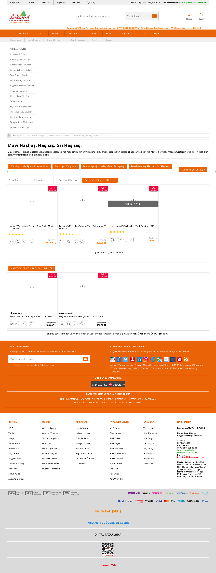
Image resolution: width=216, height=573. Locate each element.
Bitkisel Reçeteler (118, 453)
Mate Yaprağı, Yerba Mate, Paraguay (103, 166)
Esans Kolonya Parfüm (20, 80)
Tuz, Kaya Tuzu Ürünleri (21, 111)
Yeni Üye (76, 2)
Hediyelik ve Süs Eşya (20, 96)
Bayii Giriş (148, 448)
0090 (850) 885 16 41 (187, 447)
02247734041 (172, 2)
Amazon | (111, 399)
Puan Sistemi (34, 39)
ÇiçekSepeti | (88, 399)
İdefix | (139, 402)
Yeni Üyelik (138, 333)
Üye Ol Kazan (82, 428)
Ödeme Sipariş (49, 428)
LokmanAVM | (73, 399)
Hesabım (147, 453)
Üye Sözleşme (150, 433)
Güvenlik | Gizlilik (55, 39)
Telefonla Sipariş (16, 463)
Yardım (95, 39)
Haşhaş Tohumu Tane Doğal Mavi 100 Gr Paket (81, 316)
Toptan (92, 33)
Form (108, 33)
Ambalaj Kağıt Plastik (20, 59)
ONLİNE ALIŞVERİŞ (108, 511)
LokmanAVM (15, 313)
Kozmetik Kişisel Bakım (21, 69)
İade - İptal (47, 443)
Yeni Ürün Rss (116, 478)
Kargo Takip (15, 2)
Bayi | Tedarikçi (77, 39)
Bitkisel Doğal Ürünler (20, 64)
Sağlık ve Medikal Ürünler (22, 85)
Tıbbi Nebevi (115, 433)
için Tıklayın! (189, 435)
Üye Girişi (156, 333)
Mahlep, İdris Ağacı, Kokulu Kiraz (29, 166)
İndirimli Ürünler (83, 433)
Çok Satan (73, 33)
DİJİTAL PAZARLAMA (108, 534)
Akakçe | (131, 402)
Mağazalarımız (15, 458)
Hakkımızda (15, 39)
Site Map (114, 468)
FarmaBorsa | (94, 402)
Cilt (40, 33)
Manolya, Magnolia (65, 166)
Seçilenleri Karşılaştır (69, 180)
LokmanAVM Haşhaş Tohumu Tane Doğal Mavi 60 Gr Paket (82, 227)
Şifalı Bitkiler (115, 438)
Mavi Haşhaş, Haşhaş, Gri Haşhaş (150, 166)
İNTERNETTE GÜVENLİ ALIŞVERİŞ (108, 523)
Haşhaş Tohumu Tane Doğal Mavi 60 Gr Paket (30, 316)
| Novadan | (79, 402)
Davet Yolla (81, 463)
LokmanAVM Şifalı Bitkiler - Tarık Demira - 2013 (132, 226)
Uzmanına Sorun (16, 443)
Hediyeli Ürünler (83, 443)
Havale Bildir (149, 458)
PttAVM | (101, 399)
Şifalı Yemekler (117, 448)
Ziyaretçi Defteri (16, 478)
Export (157, 33)
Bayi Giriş (61, 2)
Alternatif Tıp (116, 463)
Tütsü (55, 33)
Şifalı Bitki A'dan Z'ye (20, 127)
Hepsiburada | (137, 399)
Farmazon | (108, 402)
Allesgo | (120, 402)
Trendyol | (123, 399)
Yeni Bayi (46, 2)
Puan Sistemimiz (83, 448)
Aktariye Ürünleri (18, 54)
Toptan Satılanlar (84, 453)
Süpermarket (16, 101)
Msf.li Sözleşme (49, 453)
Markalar (23, 33)
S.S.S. (11, 428)
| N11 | (62, 399)
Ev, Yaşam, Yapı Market (21, 106)
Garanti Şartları (49, 448)
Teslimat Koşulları (50, 438)
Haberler (12, 468)
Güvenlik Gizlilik (49, 458)
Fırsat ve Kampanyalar (20, 117)
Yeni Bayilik (148, 443)
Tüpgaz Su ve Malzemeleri (22, 122)
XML (144, 33)
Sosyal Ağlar (14, 473)
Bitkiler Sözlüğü (117, 458)
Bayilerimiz (13, 453)
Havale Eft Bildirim (51, 463)
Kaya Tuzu (127, 33)
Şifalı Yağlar (115, 443)
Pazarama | (151, 399)
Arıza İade (148, 463)
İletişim (109, 39)
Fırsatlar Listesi (83, 438)
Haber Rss (114, 473)
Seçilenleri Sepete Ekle (100, 180)
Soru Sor (31, 2)
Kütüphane (115, 428)
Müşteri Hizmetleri (51, 468)
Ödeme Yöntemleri (51, 433)
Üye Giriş (91, 2)
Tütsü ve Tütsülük (18, 90)
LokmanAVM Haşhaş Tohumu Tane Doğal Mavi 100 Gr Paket (31, 227)
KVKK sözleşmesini (21, 365)
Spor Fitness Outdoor (20, 75)
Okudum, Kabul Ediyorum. (31, 365)
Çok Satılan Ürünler (85, 458)
